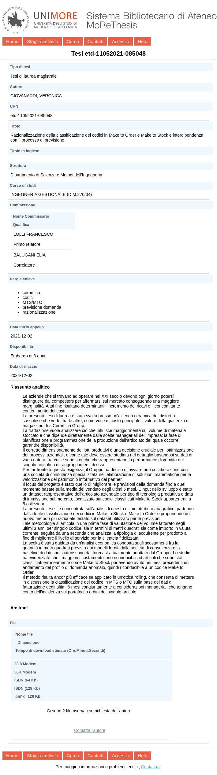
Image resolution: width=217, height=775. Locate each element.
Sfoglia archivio (42, 41)
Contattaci (150, 766)
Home (12, 41)
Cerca (73, 41)
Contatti (95, 41)
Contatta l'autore (89, 730)
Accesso (120, 41)
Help (142, 41)
